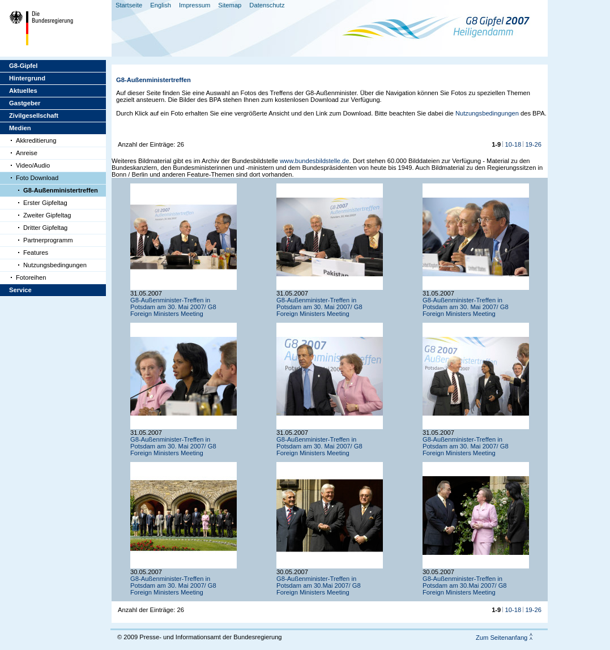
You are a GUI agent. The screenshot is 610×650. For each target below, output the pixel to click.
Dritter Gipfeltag (45, 227)
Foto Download (37, 177)
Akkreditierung (36, 140)
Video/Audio (33, 165)
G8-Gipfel (23, 65)
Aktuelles (23, 90)
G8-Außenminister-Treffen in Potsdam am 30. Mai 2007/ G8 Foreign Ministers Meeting (173, 307)
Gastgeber (24, 103)
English (160, 5)
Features (35, 252)
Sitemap (229, 5)
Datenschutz (266, 5)
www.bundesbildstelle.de (314, 160)
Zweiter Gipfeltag (47, 215)
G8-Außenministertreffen (60, 190)
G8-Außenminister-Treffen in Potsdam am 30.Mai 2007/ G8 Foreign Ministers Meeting (318, 585)
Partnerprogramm (48, 240)
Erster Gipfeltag (45, 202)
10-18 (513, 144)
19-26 (533, 144)
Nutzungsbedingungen (55, 265)
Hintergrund (27, 78)
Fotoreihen (31, 277)
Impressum (194, 5)
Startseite (129, 5)
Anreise (26, 152)
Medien (20, 128)
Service (20, 289)
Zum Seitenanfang (501, 637)
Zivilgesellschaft (33, 115)
